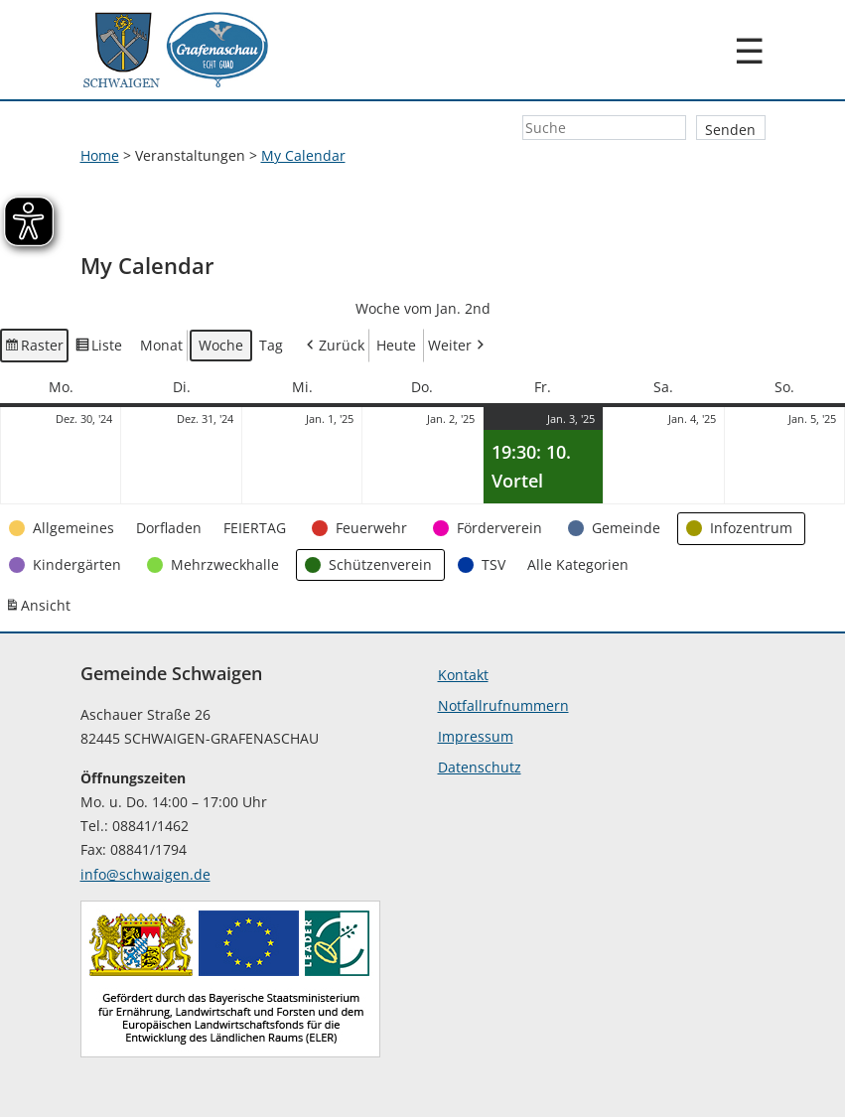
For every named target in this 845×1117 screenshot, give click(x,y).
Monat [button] (161, 345)
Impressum (475, 736)
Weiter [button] (458, 346)
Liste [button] (99, 348)
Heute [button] (396, 345)
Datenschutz (479, 767)
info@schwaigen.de (145, 874)
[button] (63, 528)
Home (99, 155)
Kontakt (463, 674)
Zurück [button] (333, 346)
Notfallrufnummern (503, 705)
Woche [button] (221, 345)
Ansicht (39, 610)
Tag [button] (271, 345)
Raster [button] (35, 348)
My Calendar (303, 155)
